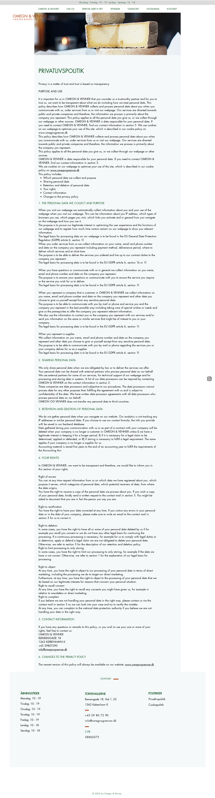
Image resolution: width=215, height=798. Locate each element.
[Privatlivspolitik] (156, 699)
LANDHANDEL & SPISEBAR (33, 19)
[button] (156, 704)
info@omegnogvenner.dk (53, 649)
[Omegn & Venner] (209, 379)
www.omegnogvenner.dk (53, 132)
